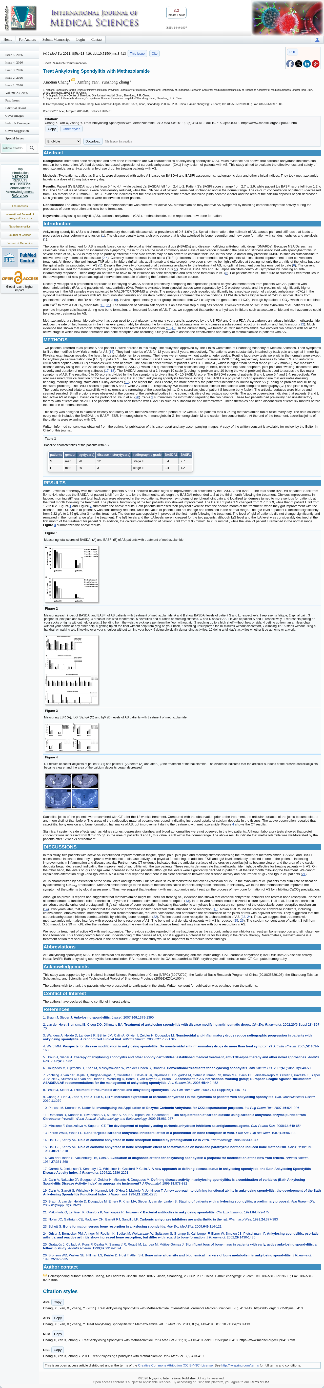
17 (107, 370)
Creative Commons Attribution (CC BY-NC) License (175, 1365)
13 (168, 328)
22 (155, 917)
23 (243, 917)
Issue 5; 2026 (14, 55)
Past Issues (12, 100)
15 (173, 328)
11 (108, 305)
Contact (97, 40)
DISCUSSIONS (20, 184)
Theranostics (20, 206)
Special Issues (14, 138)
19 (126, 382)
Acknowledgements (20, 192)
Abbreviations (20, 188)
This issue (137, 53)
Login (80, 40)
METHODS (20, 176)
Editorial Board (15, 108)
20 (137, 397)
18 (112, 370)
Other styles (71, 129)
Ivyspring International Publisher (172, 1378)
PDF (292, 52)
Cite (154, 53)
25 (236, 920)
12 (302, 324)
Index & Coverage (17, 123)
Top (20, 169)
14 (46, 909)
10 (102, 305)
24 (249, 917)
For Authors (27, 40)
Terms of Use (259, 1382)
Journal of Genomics (20, 243)
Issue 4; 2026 (14, 62)
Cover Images (14, 115)
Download (93, 141)
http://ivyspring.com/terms (240, 1365)
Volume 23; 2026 (16, 93)
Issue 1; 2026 (14, 85)
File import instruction (118, 141)
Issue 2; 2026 (14, 77)
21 (304, 874)
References (20, 195)
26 (242, 920)
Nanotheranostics (20, 226)
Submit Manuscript (56, 40)
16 (111, 352)
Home (8, 40)
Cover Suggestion (17, 131)
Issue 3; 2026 (14, 70)
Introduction (20, 173)
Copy (52, 129)
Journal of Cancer (20, 234)
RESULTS (20, 180)
